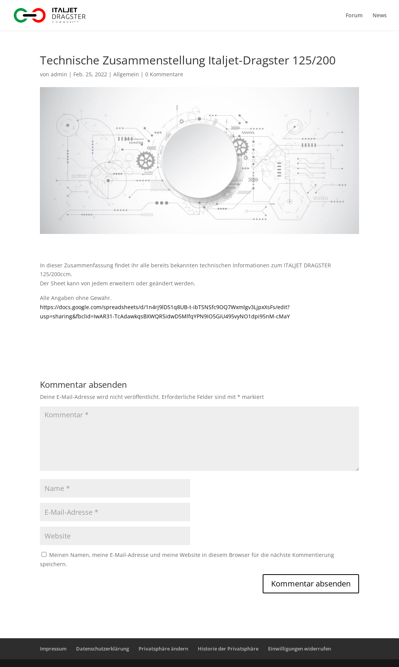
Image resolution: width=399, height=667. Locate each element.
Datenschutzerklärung (102, 648)
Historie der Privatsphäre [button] (228, 648)
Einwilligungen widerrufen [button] (299, 648)
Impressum (53, 648)
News (380, 16)
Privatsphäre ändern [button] (163, 648)
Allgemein (126, 74)
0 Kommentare (164, 74)
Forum (354, 16)
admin (59, 74)
